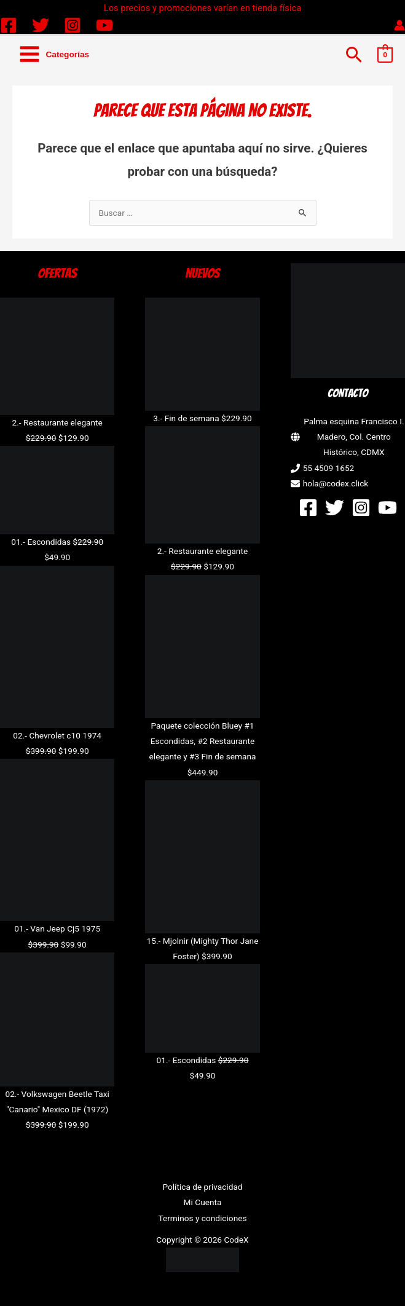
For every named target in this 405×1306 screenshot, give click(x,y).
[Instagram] (72, 25)
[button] (354, 54)
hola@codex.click (336, 483)
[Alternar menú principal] (53, 54)
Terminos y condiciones (202, 1218)
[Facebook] (8, 25)
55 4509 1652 (329, 468)
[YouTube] (104, 25)
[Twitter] (40, 25)
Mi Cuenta (203, 1202)
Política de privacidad (202, 1187)
